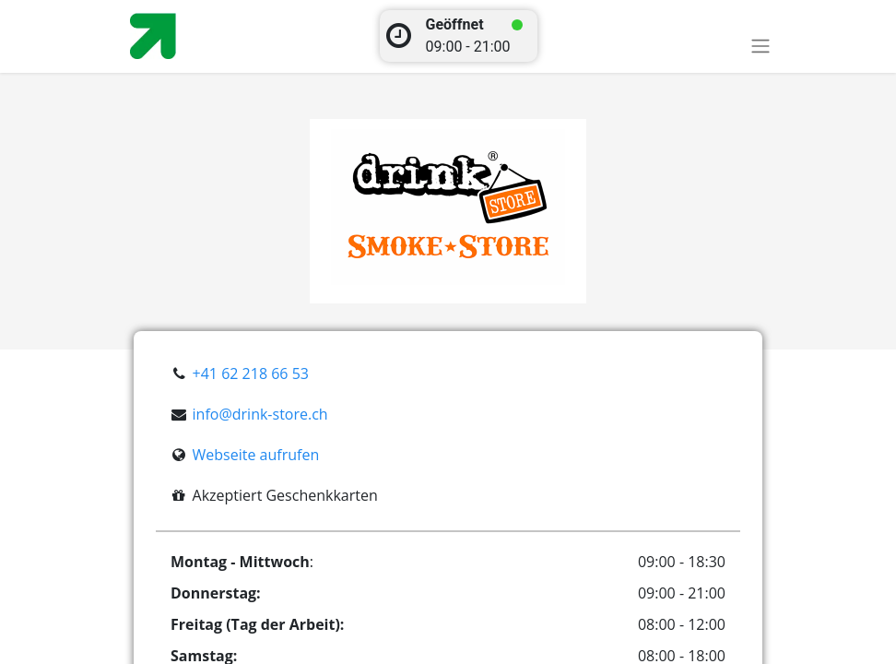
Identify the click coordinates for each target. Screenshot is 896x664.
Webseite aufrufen (256, 455)
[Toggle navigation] (760, 45)
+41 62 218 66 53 (251, 373)
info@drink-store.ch (260, 414)
